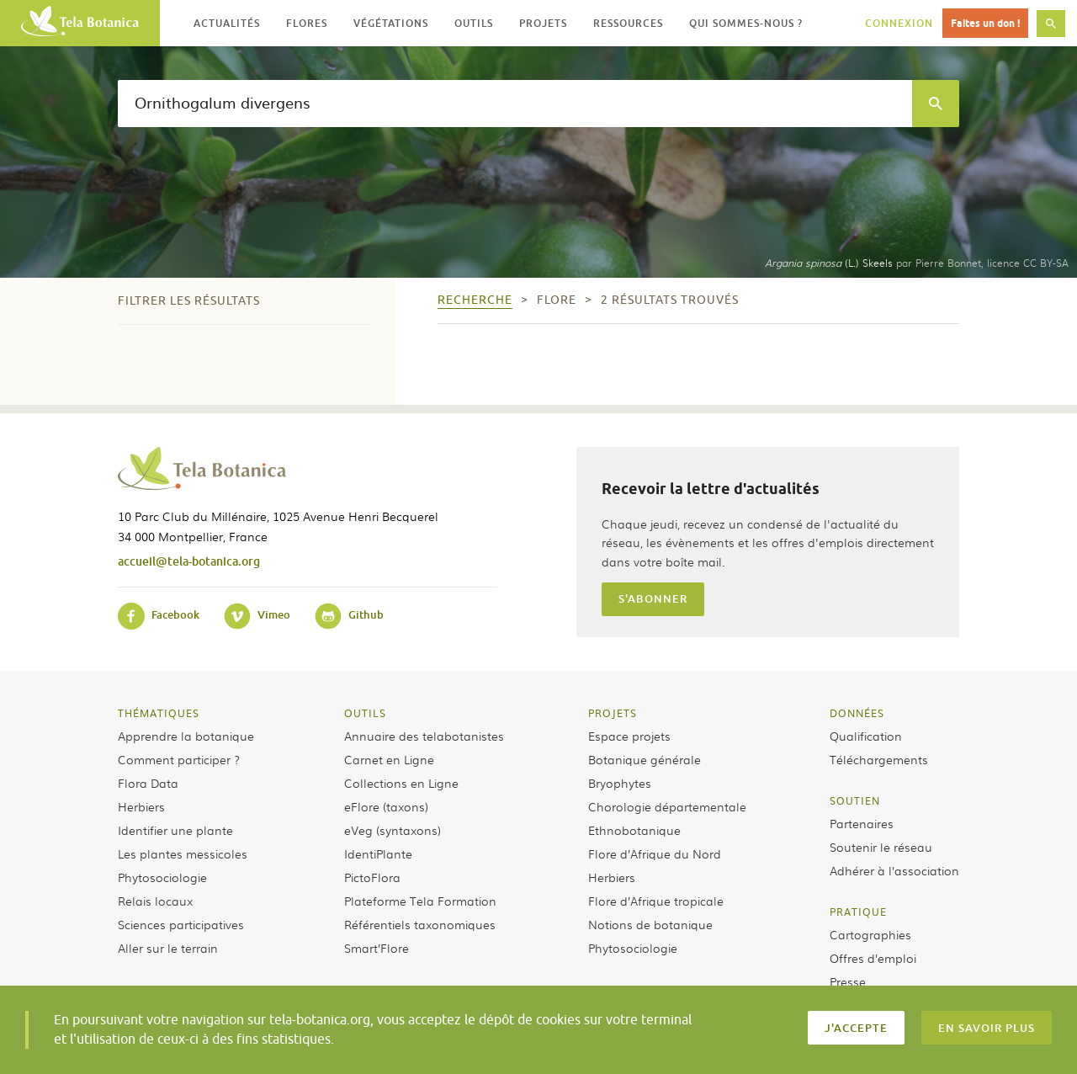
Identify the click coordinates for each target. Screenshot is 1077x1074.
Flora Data (148, 782)
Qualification (866, 735)
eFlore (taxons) (386, 806)
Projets (612, 712)
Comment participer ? (179, 759)
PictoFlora (372, 877)
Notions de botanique (650, 924)
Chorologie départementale (667, 806)
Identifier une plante (175, 829)
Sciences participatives (181, 924)
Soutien (855, 800)
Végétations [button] (390, 23)
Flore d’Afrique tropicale (656, 900)
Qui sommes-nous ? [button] (746, 23)
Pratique (858, 911)
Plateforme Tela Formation (420, 900)
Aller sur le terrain (168, 947)
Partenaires (862, 823)
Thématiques (158, 712)
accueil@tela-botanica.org (189, 561)
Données (857, 712)
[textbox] (515, 103)
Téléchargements (879, 759)
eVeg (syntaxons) (392, 829)
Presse (848, 981)
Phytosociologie (162, 877)
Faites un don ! (985, 23)
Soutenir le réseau (881, 846)
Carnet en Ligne (389, 759)
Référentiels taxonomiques (420, 924)
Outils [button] (473, 23)
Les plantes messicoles (182, 853)
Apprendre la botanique (186, 735)
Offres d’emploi (873, 957)
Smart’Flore (376, 947)
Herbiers (141, 806)
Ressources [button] (628, 23)
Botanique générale (644, 759)
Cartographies (870, 934)
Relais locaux (155, 900)
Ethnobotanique (634, 829)
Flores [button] (306, 23)
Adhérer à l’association (894, 870)
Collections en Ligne (401, 782)
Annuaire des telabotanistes (424, 735)
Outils (365, 712)
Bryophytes (619, 782)
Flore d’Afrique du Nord (654, 853)
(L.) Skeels (829, 262)
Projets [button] (543, 23)
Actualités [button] (227, 23)
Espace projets (629, 735)
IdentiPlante (378, 853)
